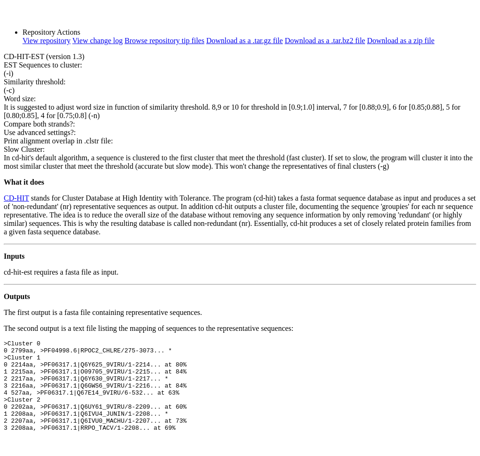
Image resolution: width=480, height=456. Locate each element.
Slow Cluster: (24, 149)
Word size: (20, 99)
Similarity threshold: (35, 82)
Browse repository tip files (164, 41)
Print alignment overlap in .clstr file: (58, 141)
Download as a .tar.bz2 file (325, 41)
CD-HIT (16, 198)
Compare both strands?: (39, 124)
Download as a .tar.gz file (244, 41)
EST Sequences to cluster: (43, 65)
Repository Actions (51, 32)
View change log (97, 41)
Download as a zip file (401, 41)
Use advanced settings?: (40, 132)
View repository (46, 41)
